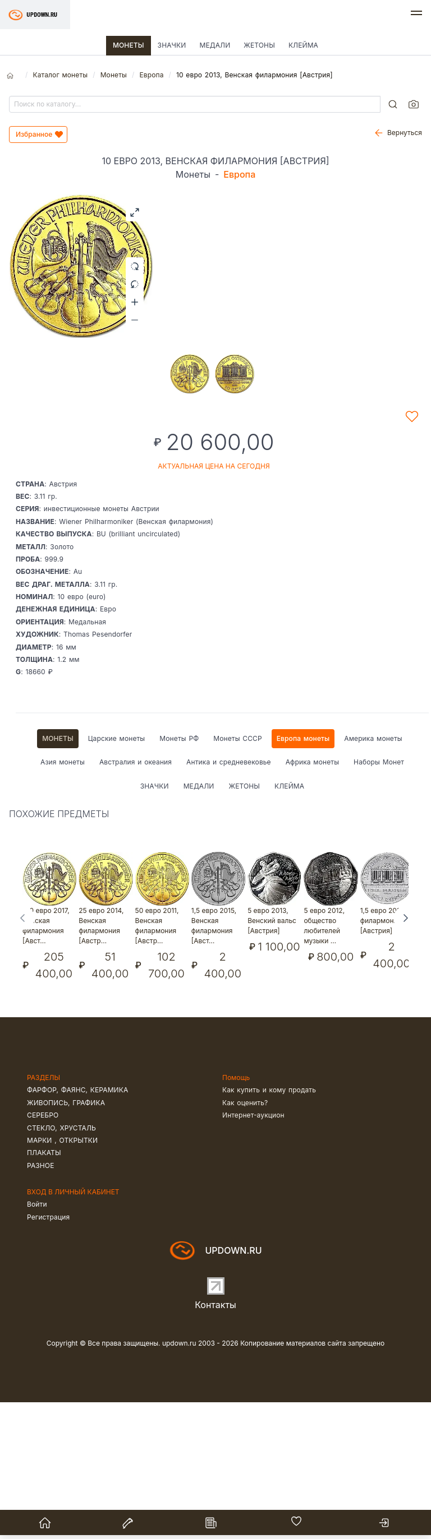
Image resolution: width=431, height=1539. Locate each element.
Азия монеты (62, 898)
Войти (37, 1341)
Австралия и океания (135, 898)
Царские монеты (116, 875)
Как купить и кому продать (269, 1226)
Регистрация (48, 1354)
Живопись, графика (66, 1239)
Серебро (42, 1252)
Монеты (128, 45)
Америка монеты (373, 875)
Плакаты (44, 1289)
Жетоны (259, 45)
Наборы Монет (379, 898)
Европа (151, 75)
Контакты (215, 1441)
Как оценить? (245, 1239)
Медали (214, 45)
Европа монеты (303, 875)
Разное (40, 1302)
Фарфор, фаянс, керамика (77, 1226)
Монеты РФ (179, 875)
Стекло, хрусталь (61, 1264)
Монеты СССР (237, 875)
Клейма (303, 45)
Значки (172, 45)
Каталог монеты (60, 75)
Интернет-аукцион (253, 1252)
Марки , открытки (62, 1277)
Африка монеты (312, 898)
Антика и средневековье (228, 898)
